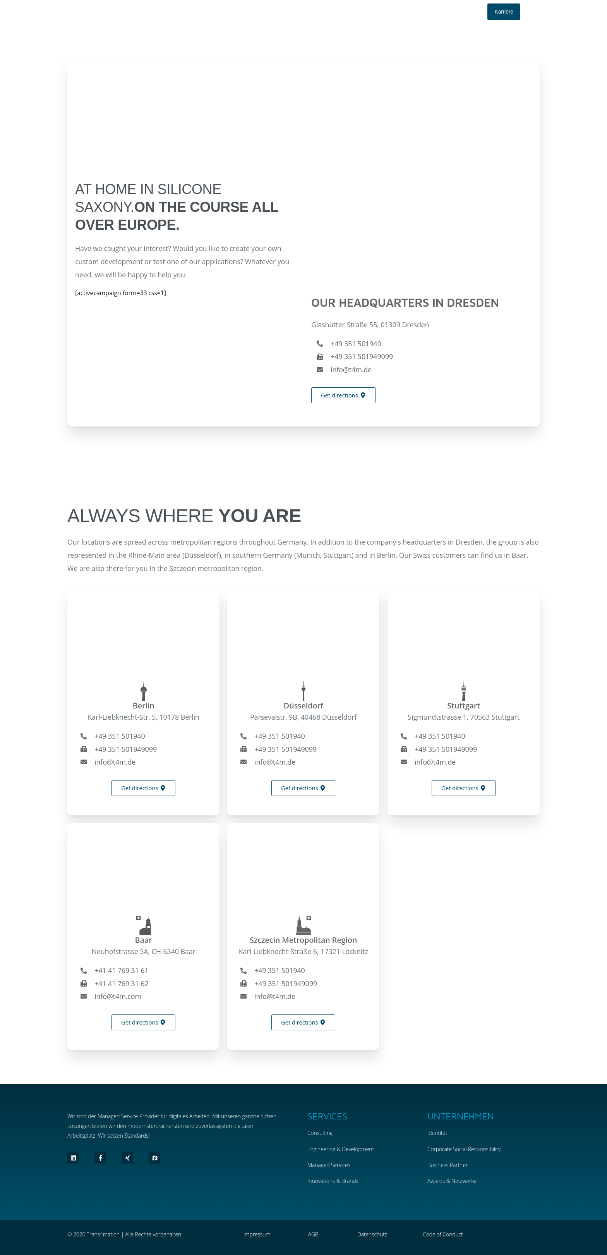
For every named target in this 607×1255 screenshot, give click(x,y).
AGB (313, 1234)
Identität (437, 1132)
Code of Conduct (443, 1234)
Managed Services (328, 1165)
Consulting (320, 1132)
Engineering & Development (340, 1149)
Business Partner (447, 1165)
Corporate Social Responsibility (464, 1149)
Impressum (257, 1234)
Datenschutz (372, 1234)
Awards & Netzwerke (452, 1181)
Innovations (321, 1181)
